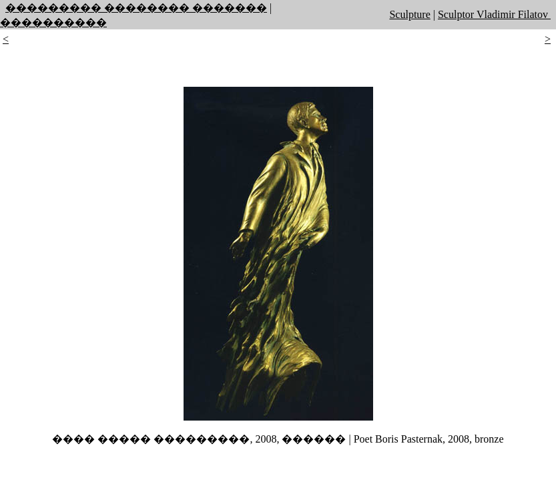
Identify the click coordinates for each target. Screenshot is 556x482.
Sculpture (409, 14)
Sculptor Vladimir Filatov (494, 14)
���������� (53, 22)
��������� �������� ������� (136, 7)
